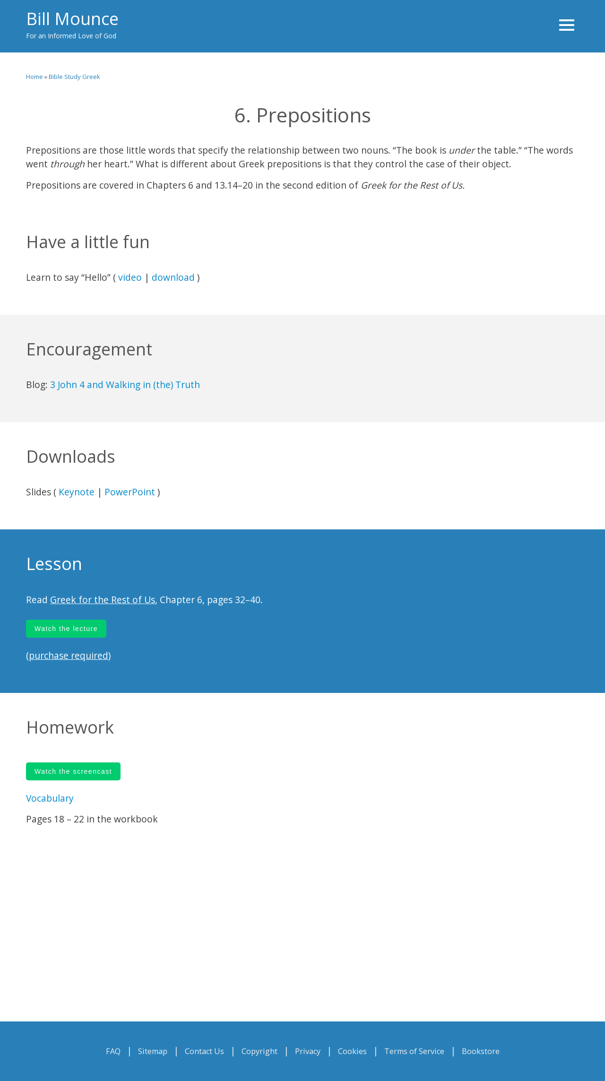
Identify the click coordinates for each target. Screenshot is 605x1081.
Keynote (77, 491)
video (130, 277)
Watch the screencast (73, 771)
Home (34, 76)
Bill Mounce (72, 18)
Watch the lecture (66, 628)
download (173, 277)
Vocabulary (50, 798)
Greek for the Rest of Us (102, 599)
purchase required (68, 655)
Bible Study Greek (74, 76)
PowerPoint (129, 491)
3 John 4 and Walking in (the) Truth (125, 384)
